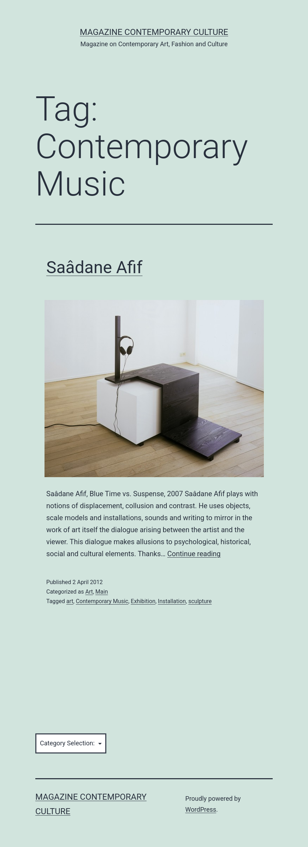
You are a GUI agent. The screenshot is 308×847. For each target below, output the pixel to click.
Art (89, 591)
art (69, 601)
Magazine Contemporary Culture (154, 32)
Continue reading (194, 553)
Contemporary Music (102, 601)
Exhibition (143, 601)
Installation (172, 601)
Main (101, 591)
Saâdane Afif (94, 267)
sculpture (200, 601)
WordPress (200, 809)
